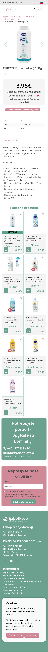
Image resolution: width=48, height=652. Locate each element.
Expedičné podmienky (13, 572)
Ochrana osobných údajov (15, 587)
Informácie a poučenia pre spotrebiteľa (22, 581)
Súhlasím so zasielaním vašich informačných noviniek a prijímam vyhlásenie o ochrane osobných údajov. (21, 494)
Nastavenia (32, 635)
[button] (2, 9)
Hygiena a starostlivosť (12, 16)
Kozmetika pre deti (13, 19)
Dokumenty (8, 584)
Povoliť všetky (15, 635)
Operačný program (12, 590)
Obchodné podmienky (13, 578)
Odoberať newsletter (23, 502)
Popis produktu (12, 140)
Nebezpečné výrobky (13, 593)
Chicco (23, 121)
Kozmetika (30, 16)
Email (6, 481)
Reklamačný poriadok (13, 575)
